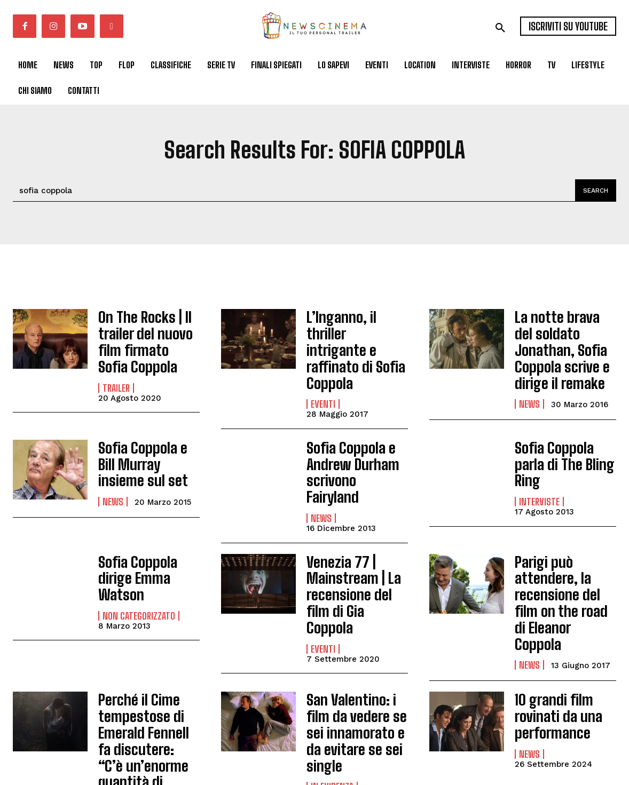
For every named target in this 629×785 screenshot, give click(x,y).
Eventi (323, 378)
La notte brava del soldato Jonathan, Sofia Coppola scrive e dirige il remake (561, 344)
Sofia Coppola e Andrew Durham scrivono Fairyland (352, 440)
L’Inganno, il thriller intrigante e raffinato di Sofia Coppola (354, 337)
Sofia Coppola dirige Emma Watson (148, 526)
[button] (500, 28)
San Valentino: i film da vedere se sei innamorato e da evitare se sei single (356, 647)
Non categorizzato (139, 553)
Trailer (116, 378)
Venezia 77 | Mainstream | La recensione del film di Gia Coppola (354, 537)
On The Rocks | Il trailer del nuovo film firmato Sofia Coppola (143, 337)
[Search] (593, 190)
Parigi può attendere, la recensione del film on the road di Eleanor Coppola (562, 545)
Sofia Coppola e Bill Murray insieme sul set (146, 440)
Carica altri (51, 747)
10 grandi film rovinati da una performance (553, 640)
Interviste (539, 462)
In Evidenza (124, 716)
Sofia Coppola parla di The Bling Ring (563, 435)
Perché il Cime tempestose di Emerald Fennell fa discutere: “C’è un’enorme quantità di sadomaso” (149, 661)
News (529, 392)
